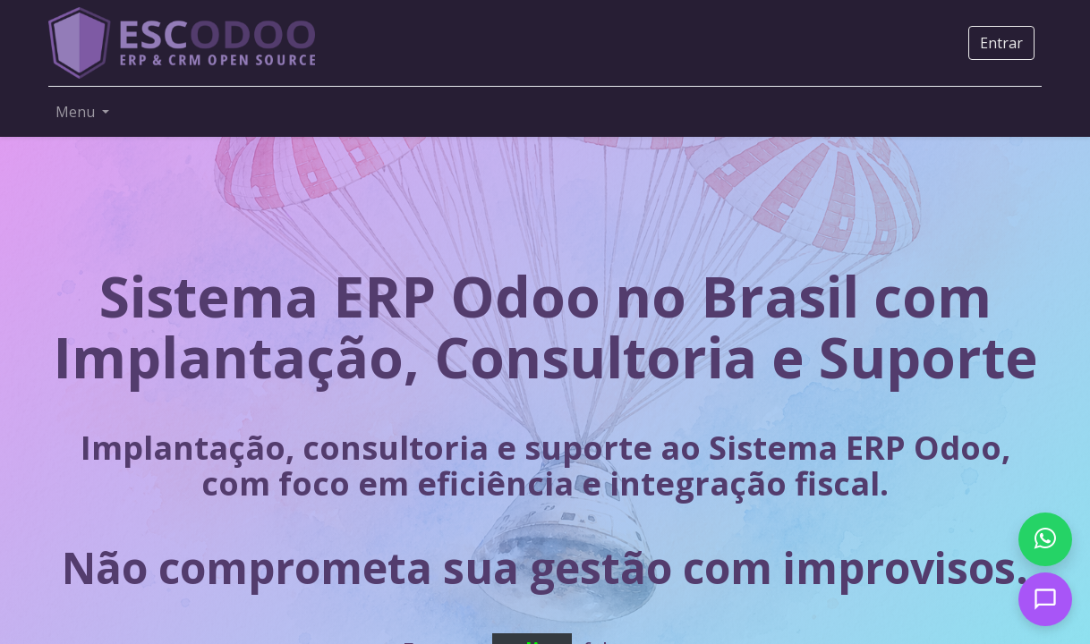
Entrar (1001, 43)
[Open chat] (1045, 599)
